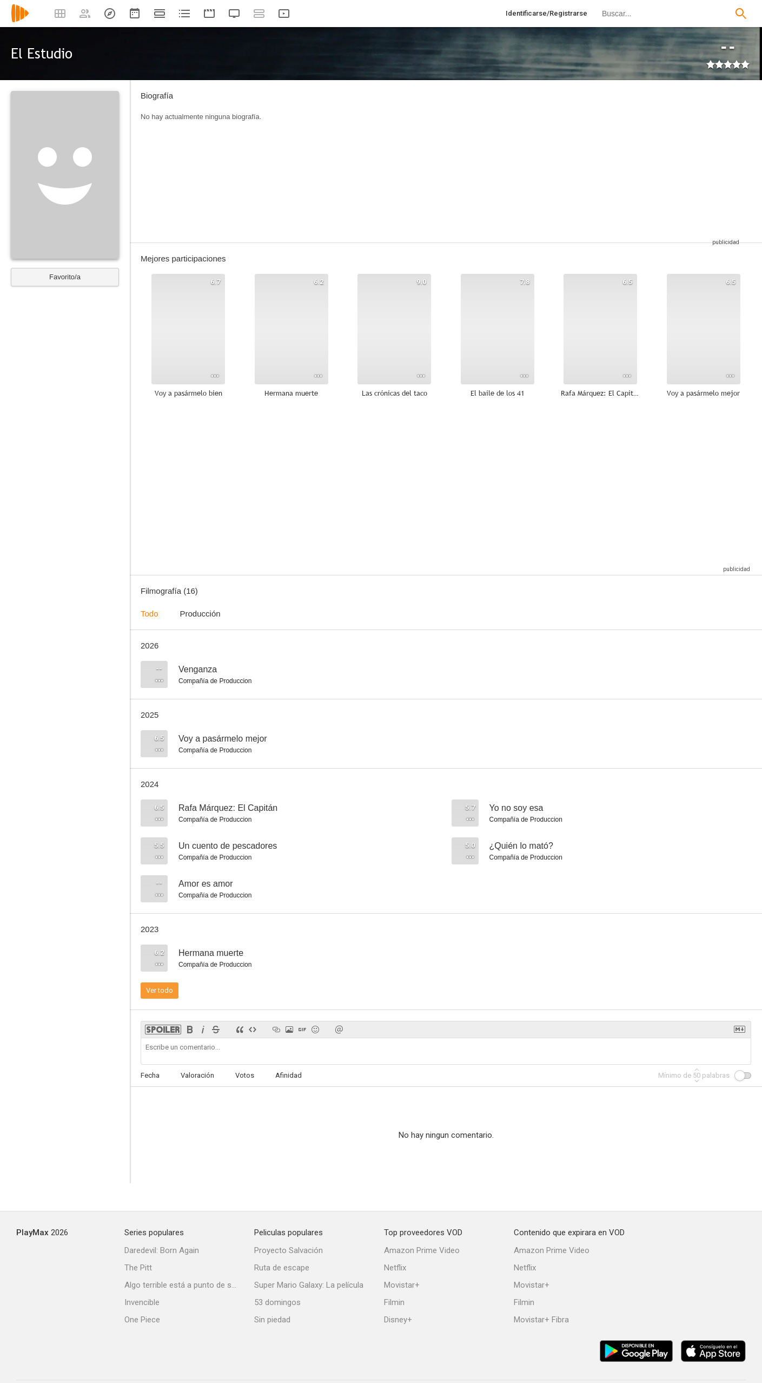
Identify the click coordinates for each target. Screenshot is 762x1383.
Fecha (150, 1075)
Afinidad (288, 1075)
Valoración (197, 1075)
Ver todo (159, 990)
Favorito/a (65, 277)
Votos (244, 1075)
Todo (149, 613)
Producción (200, 613)
